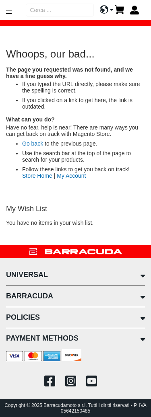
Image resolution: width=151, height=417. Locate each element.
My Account (71, 176)
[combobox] (60, 10)
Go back (32, 143)
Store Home (37, 176)
